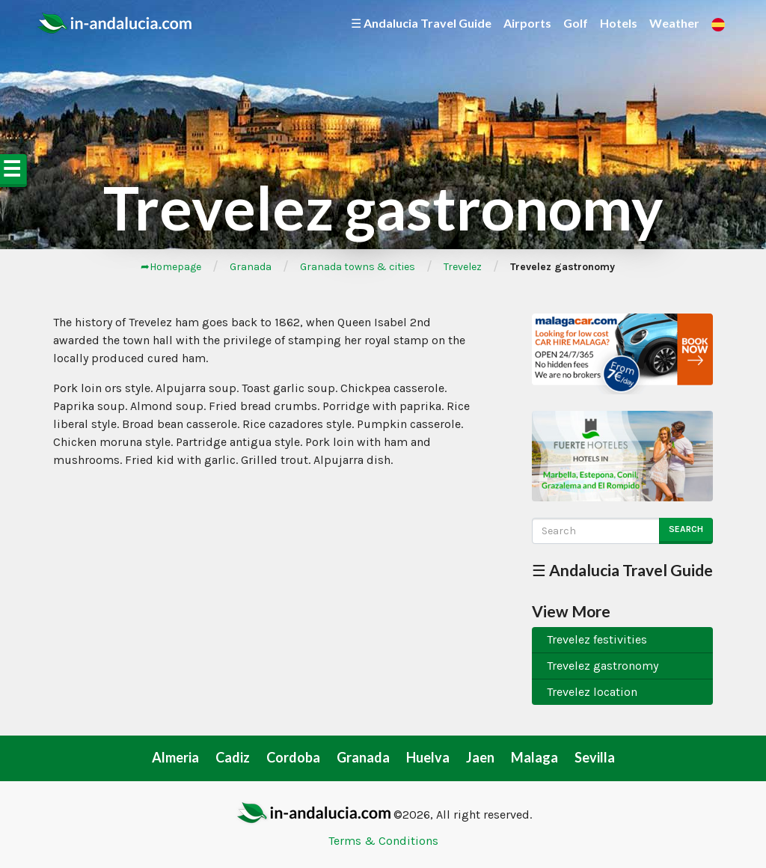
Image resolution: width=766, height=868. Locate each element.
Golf (575, 23)
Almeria (175, 757)
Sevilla (594, 757)
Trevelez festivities (597, 639)
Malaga (534, 757)
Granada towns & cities (357, 266)
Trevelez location (592, 692)
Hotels (618, 23)
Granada (251, 266)
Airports (527, 23)
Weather (674, 23)
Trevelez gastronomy (602, 665)
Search (686, 529)
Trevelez (463, 266)
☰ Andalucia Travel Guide (421, 23)
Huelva (428, 757)
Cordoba (293, 757)
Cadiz (232, 757)
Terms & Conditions (383, 841)
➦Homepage (171, 266)
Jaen (480, 757)
